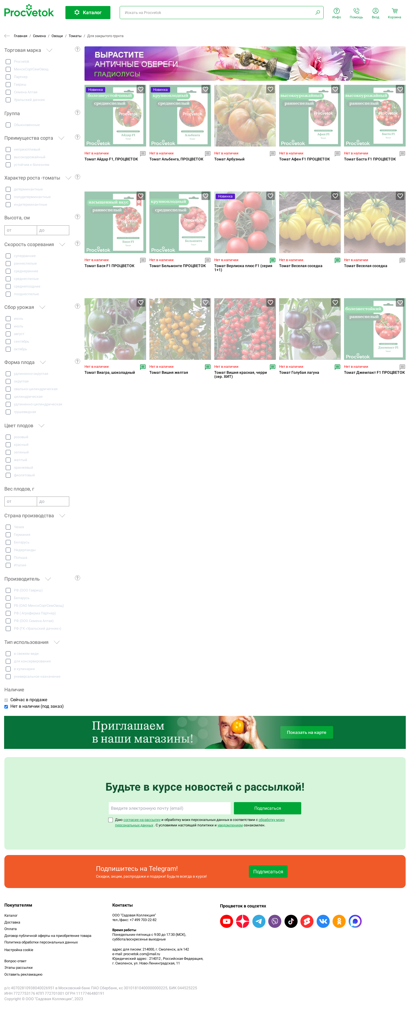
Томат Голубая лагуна (299, 372)
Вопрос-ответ (15, 961)
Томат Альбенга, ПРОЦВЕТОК (176, 159)
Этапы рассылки (18, 968)
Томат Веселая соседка (300, 266)
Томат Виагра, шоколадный (110, 372)
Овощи (57, 36)
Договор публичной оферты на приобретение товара (47, 936)
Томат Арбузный (229, 159)
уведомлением (230, 825)
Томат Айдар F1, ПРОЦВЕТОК (111, 159)
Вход (375, 13)
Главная (20, 36)
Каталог (10, 915)
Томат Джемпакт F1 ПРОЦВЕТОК (374, 372)
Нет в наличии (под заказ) (37, 706)
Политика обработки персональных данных (41, 942)
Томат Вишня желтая (168, 372)
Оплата (10, 929)
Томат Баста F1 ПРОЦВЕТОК (370, 159)
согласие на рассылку (142, 820)
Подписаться (267, 808)
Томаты (75, 36)
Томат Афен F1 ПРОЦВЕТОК (304, 159)
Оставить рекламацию (23, 974)
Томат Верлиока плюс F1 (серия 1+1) (243, 268)
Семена (39, 36)
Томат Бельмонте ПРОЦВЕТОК (177, 266)
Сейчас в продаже (28, 699)
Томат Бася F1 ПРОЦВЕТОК (109, 266)
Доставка (12, 922)
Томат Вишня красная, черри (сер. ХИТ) (240, 374)
